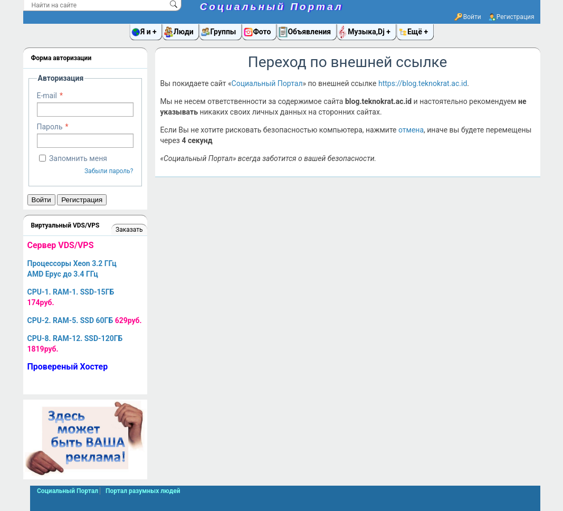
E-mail (47, 95)
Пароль (50, 126)
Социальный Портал (271, 6)
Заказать (129, 229)
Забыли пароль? (108, 171)
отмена (411, 130)
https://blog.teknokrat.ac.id (422, 83)
